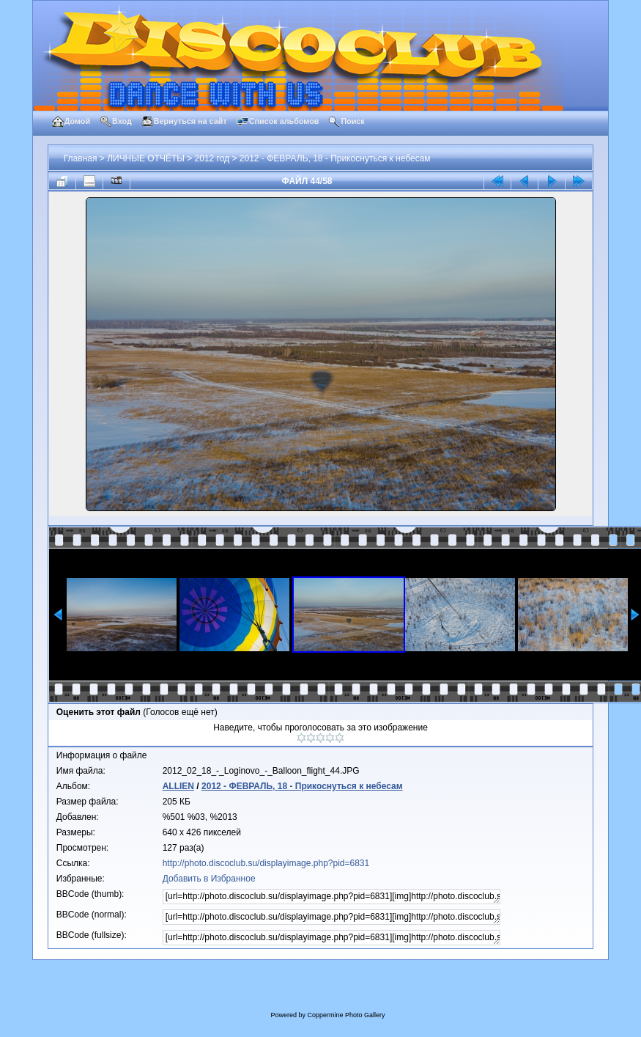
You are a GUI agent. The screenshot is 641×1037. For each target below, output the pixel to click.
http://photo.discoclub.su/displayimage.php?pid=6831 (266, 863)
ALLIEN (178, 786)
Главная (80, 158)
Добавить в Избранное (209, 878)
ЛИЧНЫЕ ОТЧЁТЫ (146, 158)
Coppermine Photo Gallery (346, 1015)
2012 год (212, 158)
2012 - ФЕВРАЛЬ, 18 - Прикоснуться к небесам (335, 158)
